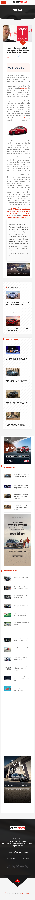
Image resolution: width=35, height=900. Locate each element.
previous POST (12, 287)
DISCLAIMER (9, 892)
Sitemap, (3, 892)
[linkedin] (17, 866)
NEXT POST (10, 313)
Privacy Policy (24, 893)
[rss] (26, 866)
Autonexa (23, 88)
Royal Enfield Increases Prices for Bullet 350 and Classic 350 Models (22, 507)
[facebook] (8, 866)
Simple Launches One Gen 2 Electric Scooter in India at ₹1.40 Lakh (21, 487)
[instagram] (22, 866)
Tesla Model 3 (20, 118)
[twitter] (13, 866)
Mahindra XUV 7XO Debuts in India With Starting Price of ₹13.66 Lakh (22, 496)
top (18, 882)
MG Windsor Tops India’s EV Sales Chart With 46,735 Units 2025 (22, 476)
